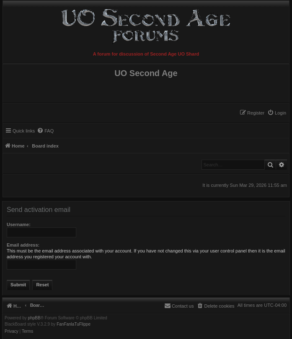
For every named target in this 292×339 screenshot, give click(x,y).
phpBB (34, 318)
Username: (19, 224)
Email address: (23, 244)
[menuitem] (276, 113)
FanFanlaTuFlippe (73, 324)
